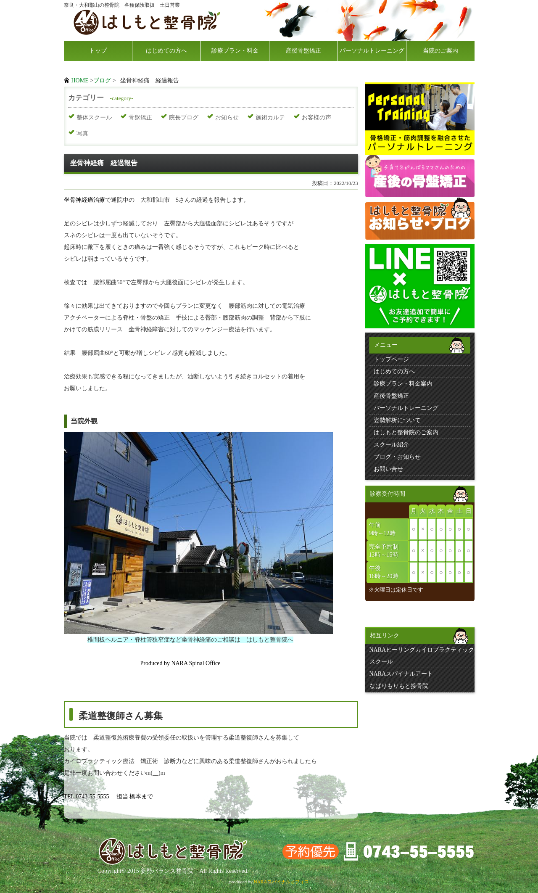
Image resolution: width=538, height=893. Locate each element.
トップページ (391, 359)
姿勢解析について (397, 420)
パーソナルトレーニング (372, 51)
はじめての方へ (166, 51)
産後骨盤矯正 (303, 51)
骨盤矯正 (140, 117)
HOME (80, 80)
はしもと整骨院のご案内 (406, 432)
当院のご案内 (440, 51)
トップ (98, 51)
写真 (82, 133)
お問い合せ (388, 469)
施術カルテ (270, 117)
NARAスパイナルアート (401, 674)
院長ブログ (183, 117)
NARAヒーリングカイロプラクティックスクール (422, 656)
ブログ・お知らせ (397, 457)
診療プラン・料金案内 (403, 383)
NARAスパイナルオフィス (281, 881)
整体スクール (94, 117)
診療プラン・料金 (234, 51)
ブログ (102, 80)
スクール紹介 (391, 444)
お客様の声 (316, 117)
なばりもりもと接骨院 (398, 686)
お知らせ (227, 117)
